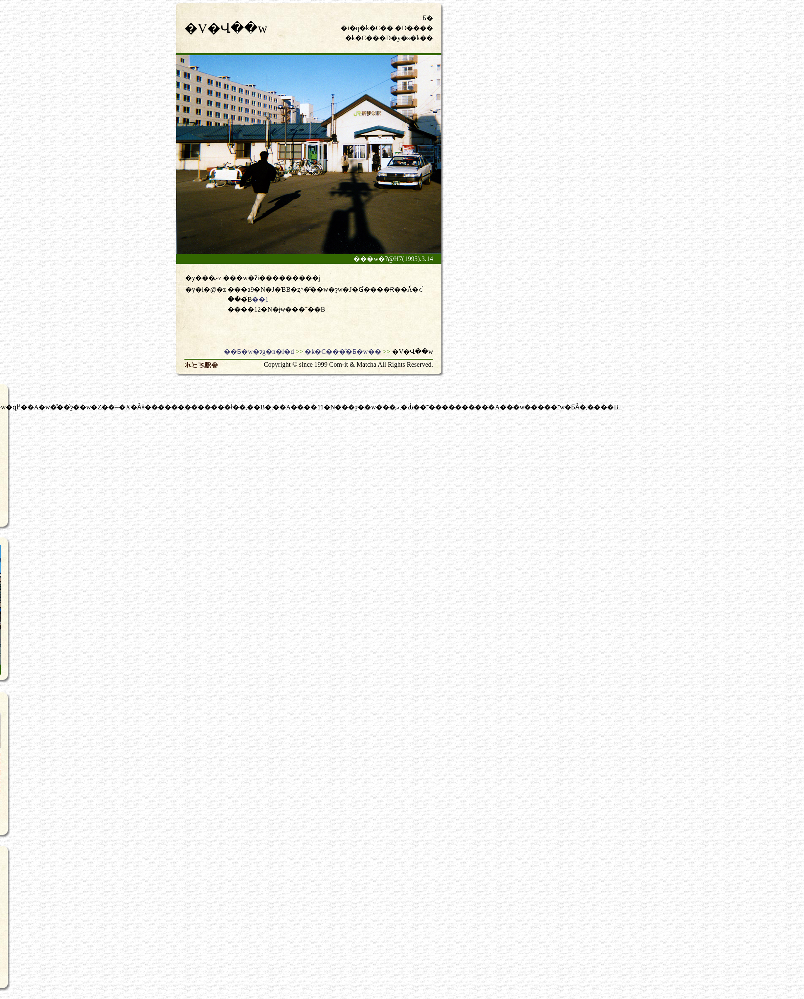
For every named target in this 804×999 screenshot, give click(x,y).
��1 (260, 299)
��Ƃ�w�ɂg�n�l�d (259, 351)
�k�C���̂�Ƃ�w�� (343, 351)
